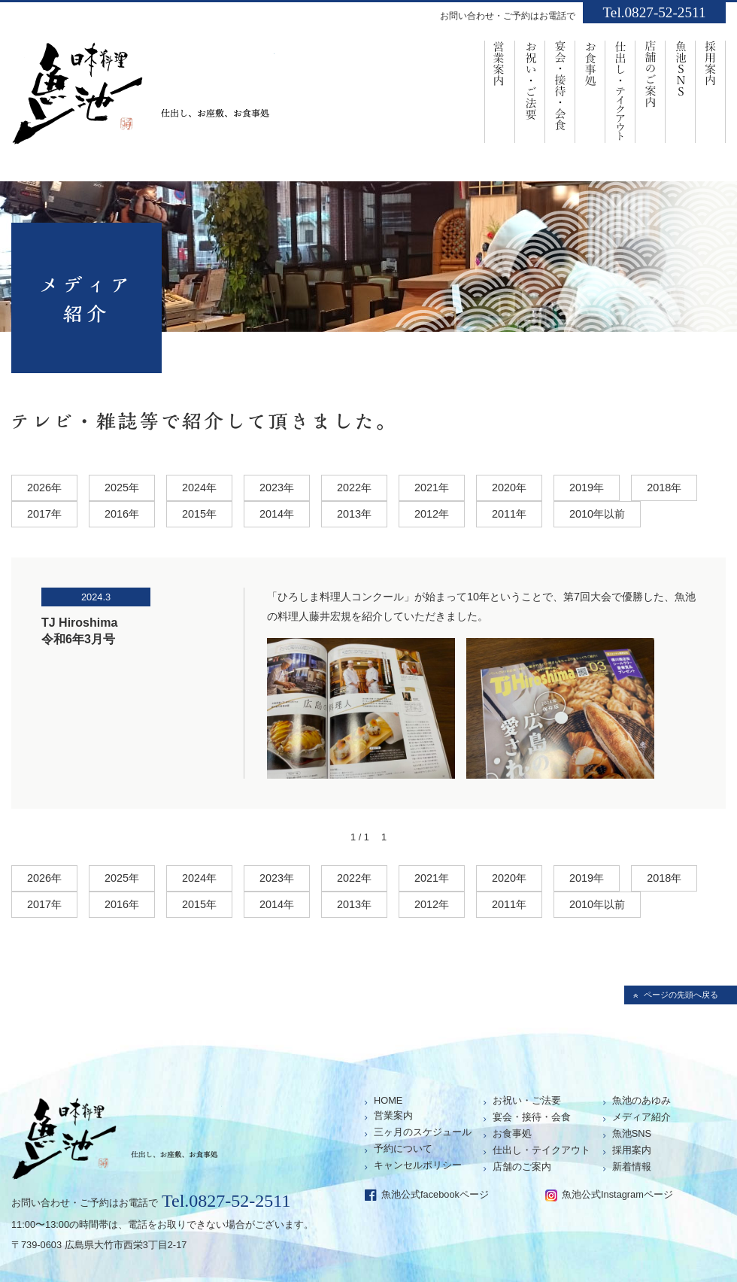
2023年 (276, 488)
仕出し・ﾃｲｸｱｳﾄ (620, 90)
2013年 (354, 514)
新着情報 (631, 1166)
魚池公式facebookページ (435, 1194)
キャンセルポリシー (418, 1165)
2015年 (199, 514)
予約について (403, 1148)
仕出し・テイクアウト (541, 1150)
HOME (388, 1100)
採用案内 (711, 90)
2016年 (122, 514)
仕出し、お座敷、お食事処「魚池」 (142, 98)
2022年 (354, 488)
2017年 (44, 514)
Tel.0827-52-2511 (653, 12)
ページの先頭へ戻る (681, 994)
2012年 (431, 514)
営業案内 (499, 90)
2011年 (509, 514)
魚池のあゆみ (641, 1100)
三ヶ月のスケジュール (423, 1132)
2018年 (664, 488)
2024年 (199, 488)
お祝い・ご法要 (530, 90)
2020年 (509, 488)
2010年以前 (597, 514)
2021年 (431, 488)
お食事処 (590, 90)
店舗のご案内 (650, 90)
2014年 (276, 514)
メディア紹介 (641, 1117)
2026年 (44, 488)
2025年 (122, 488)
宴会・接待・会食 (560, 90)
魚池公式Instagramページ (617, 1194)
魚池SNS (681, 90)
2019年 (586, 488)
